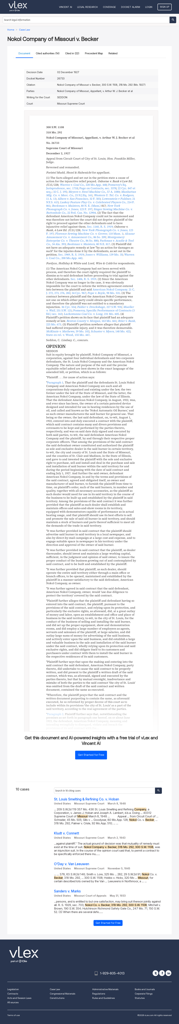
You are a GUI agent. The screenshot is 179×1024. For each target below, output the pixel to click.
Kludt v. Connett (66, 833)
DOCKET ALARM (130, 7)
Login (148, 7)
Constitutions (57, 998)
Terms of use (13, 1015)
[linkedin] (168, 973)
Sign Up (164, 6)
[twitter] (155, 973)
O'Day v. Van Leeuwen (71, 864)
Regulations (98, 993)
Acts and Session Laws (19, 998)
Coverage (109, 7)
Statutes (140, 998)
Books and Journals (145, 989)
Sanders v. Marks (67, 891)
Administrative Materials (105, 989)
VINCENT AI (65, 7)
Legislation (13, 989)
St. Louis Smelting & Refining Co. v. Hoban (86, 799)
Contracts (12, 993)
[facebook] (162, 973)
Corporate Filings (143, 993)
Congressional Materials (62, 993)
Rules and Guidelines (103, 998)
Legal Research (87, 7)
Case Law (55, 989)
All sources (13, 1002)
